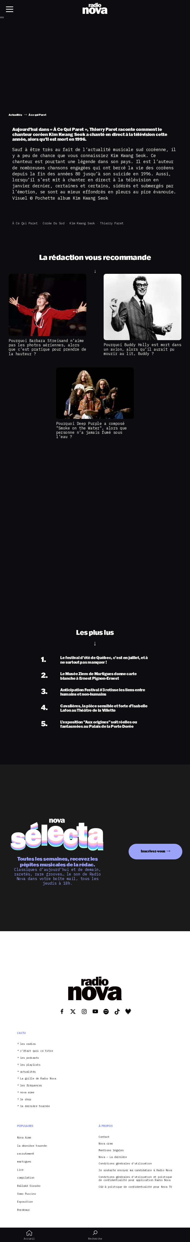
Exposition (25, 1201)
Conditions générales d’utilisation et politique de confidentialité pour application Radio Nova (135, 1178)
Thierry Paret (112, 223)
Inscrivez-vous (153, 851)
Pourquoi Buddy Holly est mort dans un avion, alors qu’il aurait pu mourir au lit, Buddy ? (142, 349)
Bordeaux (23, 1209)
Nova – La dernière (113, 1157)
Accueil (29, 1235)
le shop (25, 1099)
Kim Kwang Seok (82, 223)
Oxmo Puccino (26, 1193)
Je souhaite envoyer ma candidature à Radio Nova (135, 1170)
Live (20, 1169)
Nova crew (106, 1143)
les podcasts (29, 1057)
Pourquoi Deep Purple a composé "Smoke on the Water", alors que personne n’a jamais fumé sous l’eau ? (91, 430)
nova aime (27, 1092)
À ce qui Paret (24, 223)
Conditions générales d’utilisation (125, 1163)
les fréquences (31, 1085)
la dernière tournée (35, 1106)
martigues (24, 1161)
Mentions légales (111, 1150)
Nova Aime (24, 1137)
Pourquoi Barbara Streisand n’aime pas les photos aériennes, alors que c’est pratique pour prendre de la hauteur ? (47, 347)
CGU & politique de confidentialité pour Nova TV (135, 1186)
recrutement (25, 1153)
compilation (25, 1177)
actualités (28, 1071)
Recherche (95, 1235)
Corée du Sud (53, 223)
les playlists (30, 1064)
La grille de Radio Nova (38, 1078)
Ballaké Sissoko (29, 1185)
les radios (28, 1044)
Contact (104, 1136)
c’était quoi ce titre (36, 1050)
